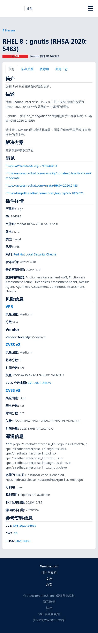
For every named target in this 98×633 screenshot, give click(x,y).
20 (15, 533)
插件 (29, 8)
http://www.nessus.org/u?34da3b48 (31, 165)
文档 (49, 579)
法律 (49, 608)
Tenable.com (49, 566)
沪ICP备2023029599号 (49, 620)
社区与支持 (49, 572)
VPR (9, 306)
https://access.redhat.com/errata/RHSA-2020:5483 (42, 185)
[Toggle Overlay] (90, 8)
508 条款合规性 (49, 614)
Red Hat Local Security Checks (34, 254)
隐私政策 (49, 601)
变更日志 (61, 69)
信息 (12, 69)
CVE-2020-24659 (39, 383)
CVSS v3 (13, 390)
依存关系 (27, 69)
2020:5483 (22, 541)
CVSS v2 (13, 344)
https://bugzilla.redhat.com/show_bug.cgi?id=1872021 (45, 193)
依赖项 (44, 69)
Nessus (9, 30)
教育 (49, 585)
